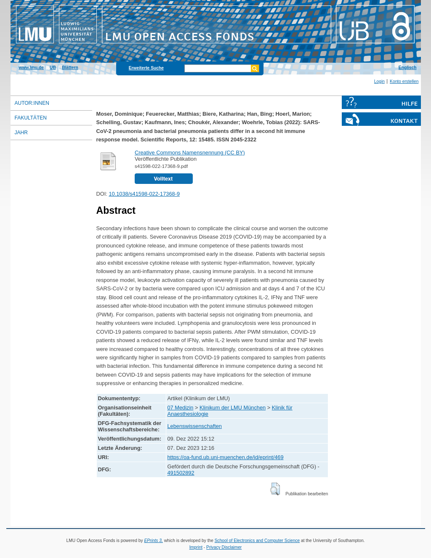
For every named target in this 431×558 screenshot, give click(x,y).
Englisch (408, 67)
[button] (275, 489)
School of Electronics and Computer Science (257, 540)
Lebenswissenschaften (195, 426)
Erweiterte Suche (146, 68)
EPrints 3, (153, 540)
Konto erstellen (404, 81)
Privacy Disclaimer (224, 547)
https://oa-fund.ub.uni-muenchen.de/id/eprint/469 (226, 457)
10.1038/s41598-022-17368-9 (144, 194)
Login (379, 81)
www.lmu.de (31, 67)
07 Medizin (181, 407)
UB (53, 67)
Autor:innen (32, 103)
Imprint (195, 547)
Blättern (70, 67)
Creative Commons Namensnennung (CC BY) (190, 152)
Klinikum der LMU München (233, 407)
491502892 (181, 473)
